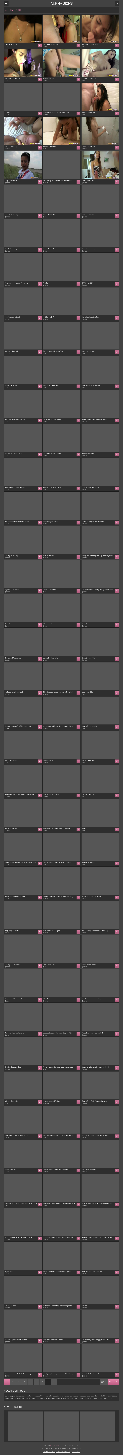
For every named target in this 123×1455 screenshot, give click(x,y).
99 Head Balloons (88, 453)
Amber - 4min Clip (88, 112)
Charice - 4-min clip (12, 351)
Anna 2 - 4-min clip (11, 215)
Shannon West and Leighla (14, 1033)
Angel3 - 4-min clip (88, 862)
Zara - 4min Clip (49, 965)
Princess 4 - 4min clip (51, 44)
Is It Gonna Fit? (48, 317)
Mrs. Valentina (48, 556)
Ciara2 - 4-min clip (88, 147)
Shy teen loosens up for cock (92, 1271)
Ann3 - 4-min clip (11, 760)
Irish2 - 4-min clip (11, 44)
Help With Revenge (89, 1169)
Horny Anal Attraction (13, 658)
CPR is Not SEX (87, 283)
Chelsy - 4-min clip (11, 556)
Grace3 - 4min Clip (88, 658)
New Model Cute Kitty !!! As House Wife (57, 862)
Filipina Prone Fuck (88, 794)
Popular (113, 1382)
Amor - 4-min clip (88, 351)
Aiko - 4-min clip (49, 215)
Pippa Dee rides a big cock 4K (92, 1033)
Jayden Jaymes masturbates (16, 1340)
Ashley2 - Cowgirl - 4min (13, 453)
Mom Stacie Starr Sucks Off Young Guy (57, 112)
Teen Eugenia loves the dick (15, 487)
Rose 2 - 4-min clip (88, 249)
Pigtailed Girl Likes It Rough (53, 419)
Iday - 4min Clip (87, 692)
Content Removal (63, 1452)
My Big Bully (9, 1271)
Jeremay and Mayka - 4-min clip (16, 283)
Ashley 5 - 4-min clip (89, 726)
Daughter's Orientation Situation (17, 522)
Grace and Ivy (48, 760)
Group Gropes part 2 (12, 624)
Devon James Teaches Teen (15, 897)
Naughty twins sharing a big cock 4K (95, 1067)
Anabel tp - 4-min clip (51, 385)
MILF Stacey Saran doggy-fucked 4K (95, 1340)
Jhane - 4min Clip (11, 385)
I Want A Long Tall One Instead (93, 522)
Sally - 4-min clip (11, 181)
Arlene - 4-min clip (11, 1101)
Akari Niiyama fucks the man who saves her (59, 999)
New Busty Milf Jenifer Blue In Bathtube (57, 181)
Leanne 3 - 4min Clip (89, 78)
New (104, 1382)
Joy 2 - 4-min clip (11, 249)
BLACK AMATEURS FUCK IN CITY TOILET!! (19, 1237)
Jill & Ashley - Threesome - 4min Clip (95, 931)
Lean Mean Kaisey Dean (90, 487)
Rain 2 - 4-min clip (88, 760)
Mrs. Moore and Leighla (13, 317)
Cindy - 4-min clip (88, 215)
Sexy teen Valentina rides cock (16, 999)
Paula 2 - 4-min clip (89, 624)
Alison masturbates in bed (91, 897)
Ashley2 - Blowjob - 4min (52, 487)
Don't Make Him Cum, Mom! (92, 1374)
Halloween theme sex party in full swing (19, 794)
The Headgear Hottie (50, 522)
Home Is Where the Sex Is (91, 317)
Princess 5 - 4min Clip (13, 78)
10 (54, 1382)
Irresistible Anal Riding (51, 1101)
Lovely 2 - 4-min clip (50, 658)
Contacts (76, 1452)
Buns (84, 828)
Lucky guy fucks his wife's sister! (17, 1135)
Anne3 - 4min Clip (11, 147)
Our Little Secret (11, 828)
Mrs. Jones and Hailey (51, 794)
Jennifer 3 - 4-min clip (90, 44)
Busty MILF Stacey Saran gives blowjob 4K (97, 556)
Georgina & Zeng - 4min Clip (15, 419)
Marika (45, 283)
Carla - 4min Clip (88, 181)
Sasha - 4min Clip (49, 147)
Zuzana (7, 112)
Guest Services (10, 1306)
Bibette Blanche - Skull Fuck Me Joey (95, 1135)
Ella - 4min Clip (48, 78)
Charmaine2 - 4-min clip (52, 624)
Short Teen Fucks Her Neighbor (93, 999)
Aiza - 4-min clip (49, 249)
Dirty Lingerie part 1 (12, 931)
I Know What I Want (89, 965)
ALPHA (61, 3)
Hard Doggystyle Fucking (91, 385)
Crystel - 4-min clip (12, 590)
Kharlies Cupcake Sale (13, 1067)
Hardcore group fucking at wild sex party (58, 897)
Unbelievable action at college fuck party (58, 1135)
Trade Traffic (49, 1452)
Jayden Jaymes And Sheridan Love (18, 726)
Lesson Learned (10, 1169)
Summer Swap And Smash (53, 1340)
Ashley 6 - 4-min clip (12, 965)
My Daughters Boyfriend (52, 453)
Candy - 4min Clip (49, 590)
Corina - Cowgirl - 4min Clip (53, 351)
